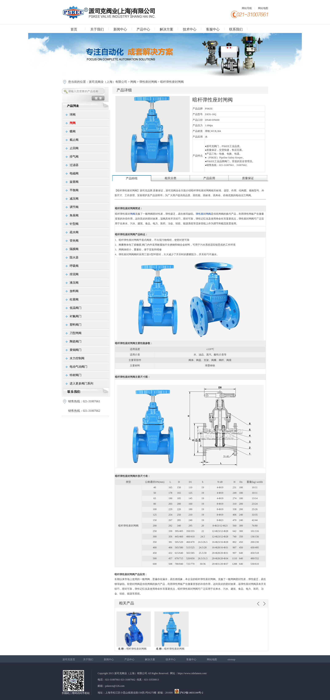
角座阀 (74, 215)
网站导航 (247, 8)
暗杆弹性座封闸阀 (170, 648)
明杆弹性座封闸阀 (132, 648)
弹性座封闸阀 (148, 81)
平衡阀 (74, 190)
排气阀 (74, 156)
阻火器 (74, 257)
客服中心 (213, 29)
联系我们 (236, 29)
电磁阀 (74, 173)
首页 (74, 29)
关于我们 (97, 29)
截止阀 (74, 139)
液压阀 (74, 282)
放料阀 (74, 291)
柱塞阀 (74, 299)
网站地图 (263, 8)
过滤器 (74, 165)
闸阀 (133, 81)
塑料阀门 (75, 324)
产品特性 (132, 178)
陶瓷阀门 (75, 341)
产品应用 (209, 178)
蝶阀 (73, 131)
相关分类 (170, 178)
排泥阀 (74, 274)
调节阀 (74, 207)
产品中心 (143, 29)
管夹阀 (74, 240)
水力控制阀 (77, 358)
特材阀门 (75, 375)
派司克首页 (69, 659)
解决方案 (166, 29)
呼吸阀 (74, 265)
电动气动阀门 (78, 366)
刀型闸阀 (75, 333)
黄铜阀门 (75, 349)
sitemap (231, 659)
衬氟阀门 (75, 316)
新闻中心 (120, 29)
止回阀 (74, 148)
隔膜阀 (74, 249)
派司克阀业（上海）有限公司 (108, 81)
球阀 (73, 114)
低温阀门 (75, 307)
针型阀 (74, 223)
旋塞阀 (74, 181)
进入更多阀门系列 (81, 383)
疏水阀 (74, 232)
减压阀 (74, 198)
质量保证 (248, 178)
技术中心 (189, 29)
